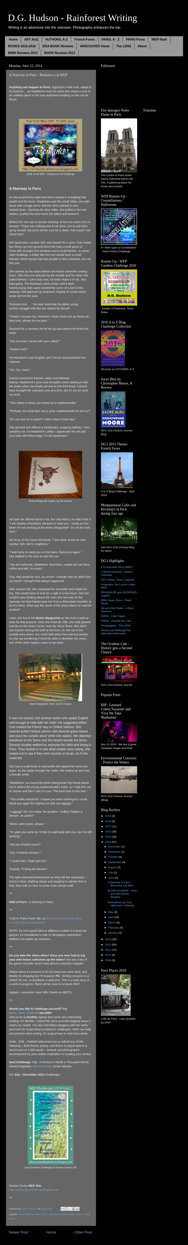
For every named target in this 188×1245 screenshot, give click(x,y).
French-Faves (84, 39)
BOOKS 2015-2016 (22, 46)
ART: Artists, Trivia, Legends (117, 579)
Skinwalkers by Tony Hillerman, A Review (121, 904)
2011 (108, 949)
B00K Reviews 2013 (23, 53)
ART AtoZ (31, 39)
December (114, 846)
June (111, 877)
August (112, 867)
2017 (108, 826)
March (112, 922)
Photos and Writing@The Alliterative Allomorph (116, 632)
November (114, 851)
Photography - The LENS (116, 625)
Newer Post (18, 1232)
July (111, 872)
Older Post (83, 1232)
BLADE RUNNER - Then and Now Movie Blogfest (122, 893)
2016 (108, 831)
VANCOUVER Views (95, 46)
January (113, 932)
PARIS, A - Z (111, 39)
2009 (108, 960)
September (115, 862)
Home (13, 39)
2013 (108, 939)
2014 (108, 842)
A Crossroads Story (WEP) (117, 567)
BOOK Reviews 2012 (59, 53)
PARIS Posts (135, 39)
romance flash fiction (70, 1214)
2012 (108, 944)
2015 (108, 836)
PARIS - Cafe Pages (113, 616)
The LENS (123, 46)
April (111, 917)
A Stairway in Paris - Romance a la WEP (121, 884)
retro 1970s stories (46, 1214)
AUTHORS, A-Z (56, 39)
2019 (108, 815)
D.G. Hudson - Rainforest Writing (72, 17)
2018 (108, 821)
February (114, 927)
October (113, 856)
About (142, 46)
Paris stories (25, 1214)
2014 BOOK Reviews (57, 46)
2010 (108, 954)
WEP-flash (159, 39)
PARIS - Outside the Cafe (116, 620)
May (111, 912)
